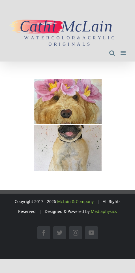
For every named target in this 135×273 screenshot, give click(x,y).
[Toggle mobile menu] (124, 53)
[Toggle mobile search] (112, 53)
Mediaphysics (104, 211)
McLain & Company (75, 201)
